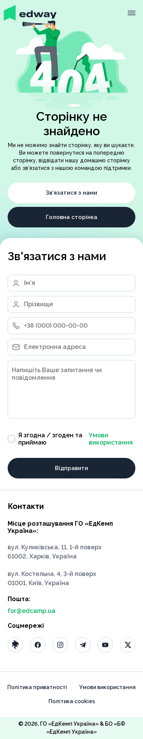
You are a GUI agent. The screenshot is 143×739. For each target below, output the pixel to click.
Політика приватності (37, 687)
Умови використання (111, 439)
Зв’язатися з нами (71, 192)
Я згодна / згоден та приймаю (71, 439)
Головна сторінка (71, 217)
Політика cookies (71, 701)
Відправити (71, 468)
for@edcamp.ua (31, 610)
